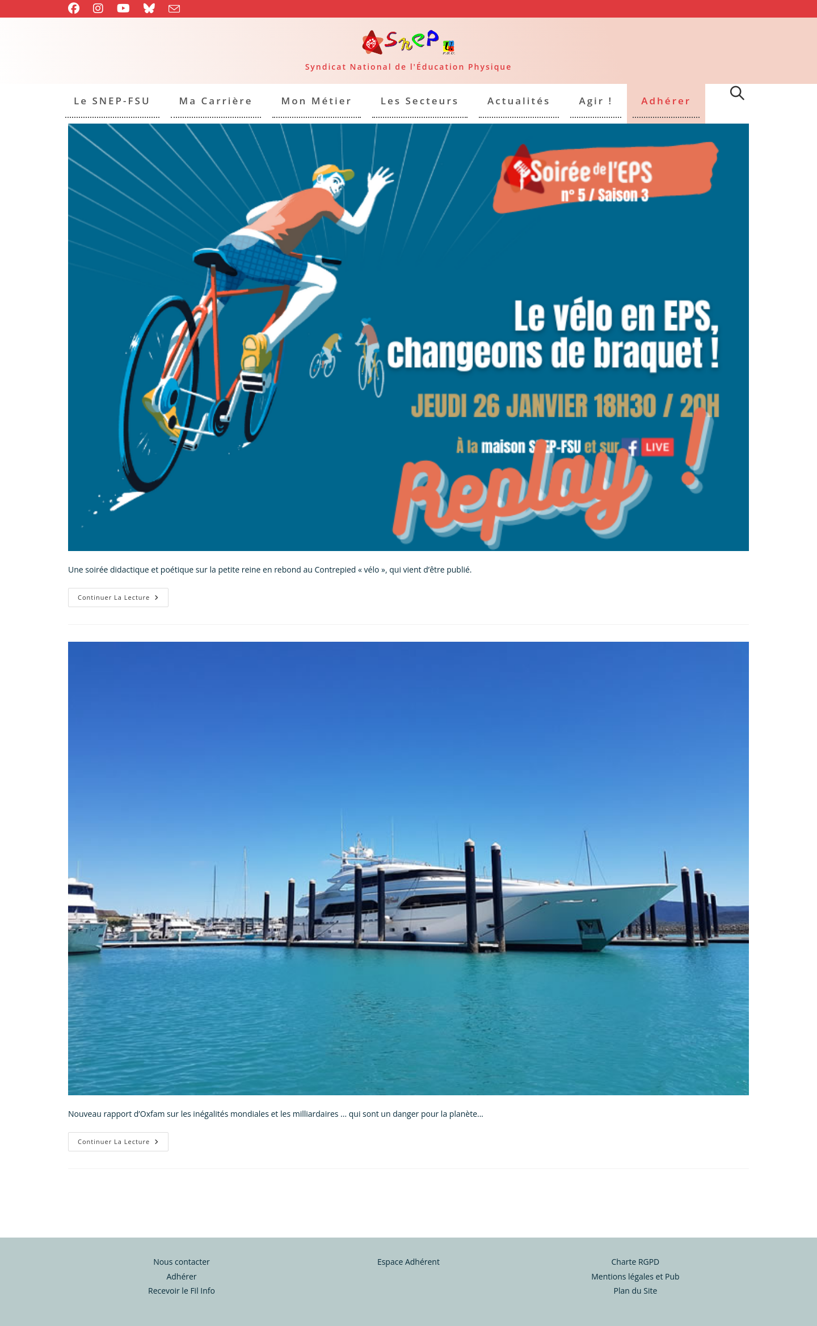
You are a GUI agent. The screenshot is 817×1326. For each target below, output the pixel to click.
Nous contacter (181, 1238)
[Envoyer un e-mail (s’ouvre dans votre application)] (174, 9)
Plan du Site (635, 1267)
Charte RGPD (635, 1238)
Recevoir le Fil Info (181, 1267)
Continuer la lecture (123, 599)
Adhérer (181, 1253)
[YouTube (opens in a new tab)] (123, 8)
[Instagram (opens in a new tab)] (98, 8)
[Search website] (737, 95)
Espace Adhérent (408, 1238)
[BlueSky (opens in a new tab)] (149, 8)
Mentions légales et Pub (635, 1253)
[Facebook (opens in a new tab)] (77, 8)
